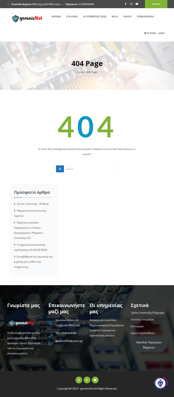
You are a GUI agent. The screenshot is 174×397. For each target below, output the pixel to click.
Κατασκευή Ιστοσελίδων (103, 320)
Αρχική (56, 16)
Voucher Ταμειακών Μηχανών (149, 344)
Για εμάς (72, 16)
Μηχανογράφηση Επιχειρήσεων (107, 325)
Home (80, 72)
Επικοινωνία (145, 16)
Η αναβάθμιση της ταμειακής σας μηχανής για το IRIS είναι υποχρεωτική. (33, 261)
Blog (115, 16)
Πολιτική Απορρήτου (142, 319)
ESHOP (156, 4)
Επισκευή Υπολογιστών (102, 330)
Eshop (128, 16)
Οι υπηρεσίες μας (95, 16)
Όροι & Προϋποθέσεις (143, 333)
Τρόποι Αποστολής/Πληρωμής (147, 312)
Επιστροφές (137, 326)
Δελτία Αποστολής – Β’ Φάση (33, 203)
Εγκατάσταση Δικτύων (102, 335)
